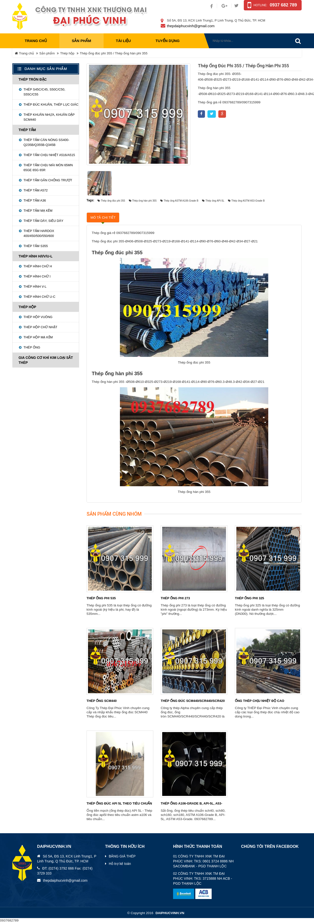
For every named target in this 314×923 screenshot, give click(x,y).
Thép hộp (67, 53)
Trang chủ (36, 41)
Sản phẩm (47, 53)
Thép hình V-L (34, 286)
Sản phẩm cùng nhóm (114, 514)
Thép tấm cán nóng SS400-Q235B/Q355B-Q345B (46, 142)
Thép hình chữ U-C (39, 297)
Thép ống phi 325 (249, 598)
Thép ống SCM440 (102, 701)
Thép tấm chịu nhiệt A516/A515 (49, 155)
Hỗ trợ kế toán (120, 864)
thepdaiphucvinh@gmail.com (191, 26)
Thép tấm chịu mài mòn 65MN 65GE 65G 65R (48, 167)
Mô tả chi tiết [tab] (102, 217)
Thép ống (31, 347)
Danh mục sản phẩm (45, 69)
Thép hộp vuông (37, 317)
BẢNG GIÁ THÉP (122, 856)
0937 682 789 (283, 4)
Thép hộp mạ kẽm (38, 337)
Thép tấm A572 (35, 190)
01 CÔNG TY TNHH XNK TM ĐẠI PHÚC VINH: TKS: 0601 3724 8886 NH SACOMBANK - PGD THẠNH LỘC (203, 861)
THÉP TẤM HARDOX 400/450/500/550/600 (38, 233)
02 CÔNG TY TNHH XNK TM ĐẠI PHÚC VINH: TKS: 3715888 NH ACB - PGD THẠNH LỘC (202, 878)
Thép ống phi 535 (101, 598)
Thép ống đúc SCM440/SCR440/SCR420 (193, 701)
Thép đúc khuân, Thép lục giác (50, 104)
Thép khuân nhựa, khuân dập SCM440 (49, 117)
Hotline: (260, 5)
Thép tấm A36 (34, 200)
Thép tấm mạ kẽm (37, 210)
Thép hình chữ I (36, 276)
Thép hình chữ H (37, 266)
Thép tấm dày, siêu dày (43, 221)
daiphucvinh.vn (170, 913)
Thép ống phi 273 (175, 598)
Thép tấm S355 (35, 246)
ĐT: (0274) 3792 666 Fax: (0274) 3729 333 (64, 870)
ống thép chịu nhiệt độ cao (259, 701)
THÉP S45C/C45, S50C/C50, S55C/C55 (44, 92)
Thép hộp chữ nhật (40, 327)
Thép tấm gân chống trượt (47, 180)
